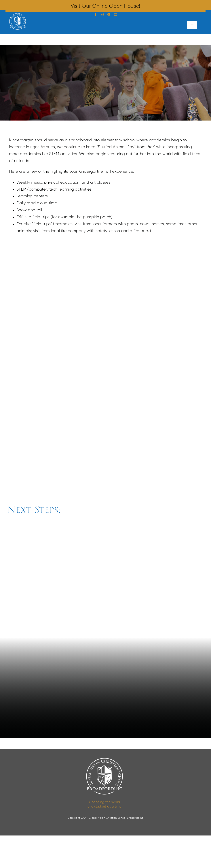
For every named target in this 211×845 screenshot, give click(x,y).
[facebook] (95, 14)
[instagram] (102, 14)
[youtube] (108, 14)
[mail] (115, 14)
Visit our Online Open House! (105, 6)
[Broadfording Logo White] (17, 15)
